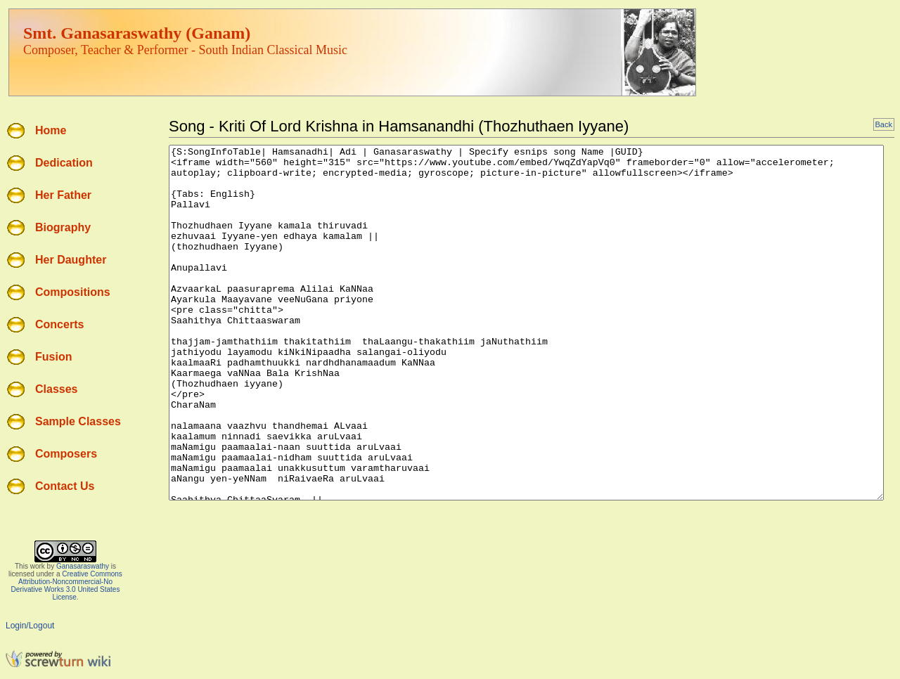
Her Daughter (70, 260)
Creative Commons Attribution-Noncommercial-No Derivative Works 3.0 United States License (66, 585)
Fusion (53, 357)
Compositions (72, 292)
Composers (66, 454)
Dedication (64, 163)
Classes (56, 389)
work (37, 566)
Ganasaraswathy (82, 566)
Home (50, 130)
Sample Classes (78, 421)
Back (883, 124)
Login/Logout (30, 625)
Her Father (63, 195)
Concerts (59, 324)
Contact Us (64, 486)
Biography (63, 227)
